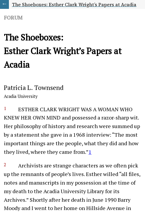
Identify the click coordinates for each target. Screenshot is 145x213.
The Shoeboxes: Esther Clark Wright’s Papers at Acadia (74, 4)
